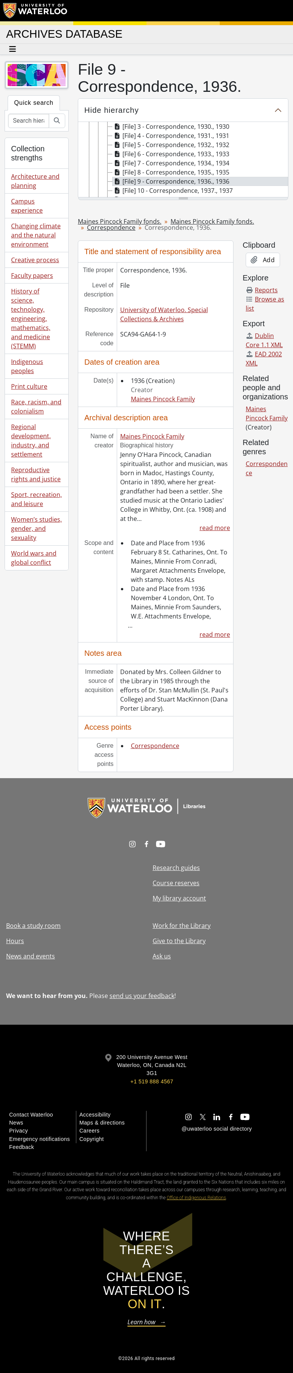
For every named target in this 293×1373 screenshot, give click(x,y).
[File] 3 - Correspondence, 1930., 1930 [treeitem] (171, 126)
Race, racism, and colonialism (36, 406)
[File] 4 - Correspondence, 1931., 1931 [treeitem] (171, 135)
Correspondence (111, 227)
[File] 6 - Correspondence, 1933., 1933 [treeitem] (171, 154)
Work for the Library (182, 925)
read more (215, 528)
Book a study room (33, 925)
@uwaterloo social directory (217, 1129)
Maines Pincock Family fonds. (119, 221)
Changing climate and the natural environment (36, 235)
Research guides (176, 868)
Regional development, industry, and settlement (31, 440)
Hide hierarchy (111, 110)
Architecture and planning (35, 181)
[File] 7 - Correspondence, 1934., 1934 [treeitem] (171, 163)
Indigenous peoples (27, 366)
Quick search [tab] (33, 102)
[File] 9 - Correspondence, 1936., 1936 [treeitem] (171, 181)
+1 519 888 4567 (151, 1081)
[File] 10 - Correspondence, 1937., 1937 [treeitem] (173, 190)
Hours (15, 941)
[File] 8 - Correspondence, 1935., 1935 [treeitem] (171, 172)
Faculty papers (32, 275)
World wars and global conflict (33, 558)
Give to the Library (179, 941)
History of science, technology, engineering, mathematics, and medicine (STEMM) (30, 318)
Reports (262, 290)
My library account (179, 898)
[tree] (183, 160)
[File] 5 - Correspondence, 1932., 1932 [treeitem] (171, 144)
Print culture (29, 386)
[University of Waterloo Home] (35, 10)
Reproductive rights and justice (36, 474)
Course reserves (176, 883)
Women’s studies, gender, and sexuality (36, 528)
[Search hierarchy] (28, 121)
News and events (30, 956)
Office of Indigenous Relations (196, 1197)
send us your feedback (141, 996)
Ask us (162, 956)
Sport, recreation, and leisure (36, 499)
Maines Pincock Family (163, 399)
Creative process (35, 260)
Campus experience (27, 206)
